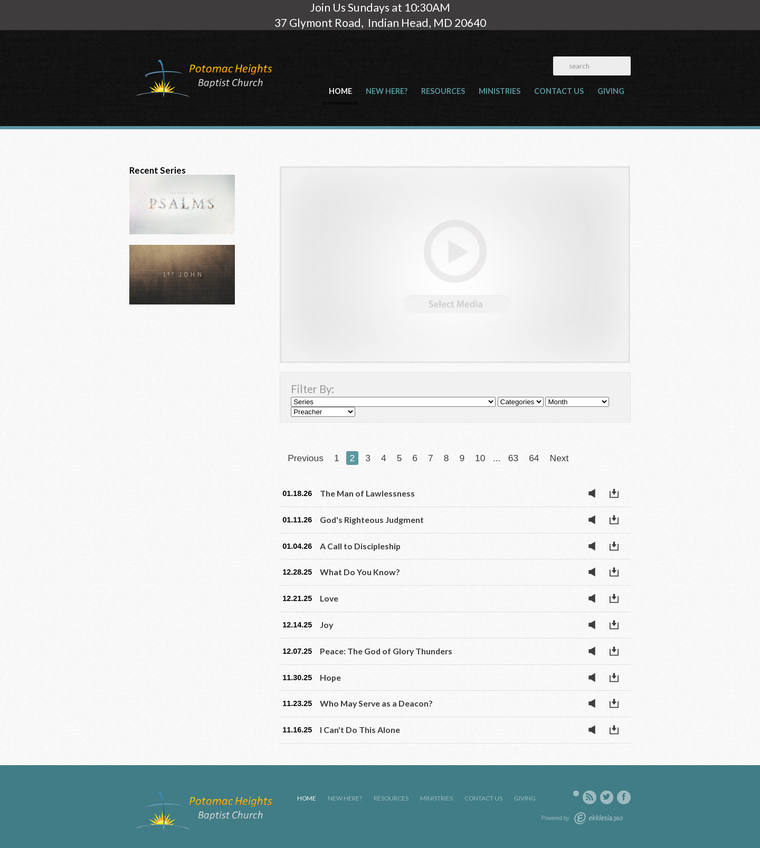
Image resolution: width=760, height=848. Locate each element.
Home (340, 91)
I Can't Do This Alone (360, 730)
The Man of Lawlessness (367, 493)
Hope (330, 677)
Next (559, 458)
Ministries (499, 91)
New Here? (386, 91)
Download (617, 493)
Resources (443, 91)
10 (480, 458)
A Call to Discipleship (360, 546)
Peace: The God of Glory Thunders (386, 651)
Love (329, 598)
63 (513, 458)
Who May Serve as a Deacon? (376, 703)
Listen (594, 493)
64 (534, 458)
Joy (326, 625)
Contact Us (559, 91)
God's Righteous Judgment (372, 519)
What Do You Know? (360, 572)
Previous (306, 458)
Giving (610, 91)
